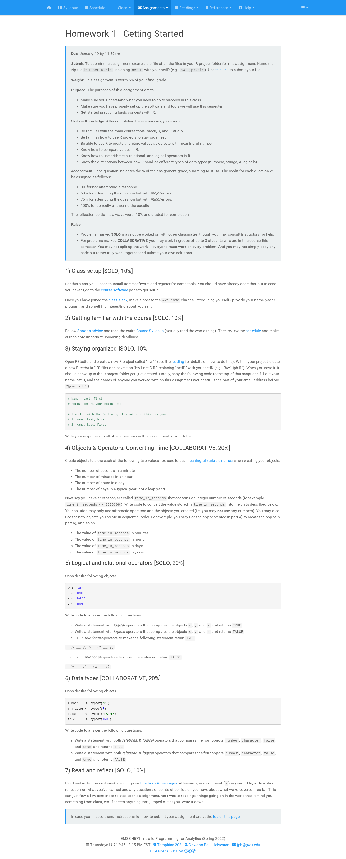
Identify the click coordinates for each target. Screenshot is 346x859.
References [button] (217, 7)
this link (222, 70)
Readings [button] (185, 7)
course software (114, 290)
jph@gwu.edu (246, 840)
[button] (305, 7)
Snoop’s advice (90, 330)
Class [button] (120, 7)
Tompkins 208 (167, 840)
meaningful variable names (209, 460)
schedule (253, 330)
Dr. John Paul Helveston (207, 840)
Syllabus (66, 7)
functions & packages (158, 779)
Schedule (93, 7)
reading (177, 361)
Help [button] (245, 7)
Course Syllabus (150, 330)
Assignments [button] (151, 7)
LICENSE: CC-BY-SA (173, 846)
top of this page (226, 812)
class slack (118, 300)
